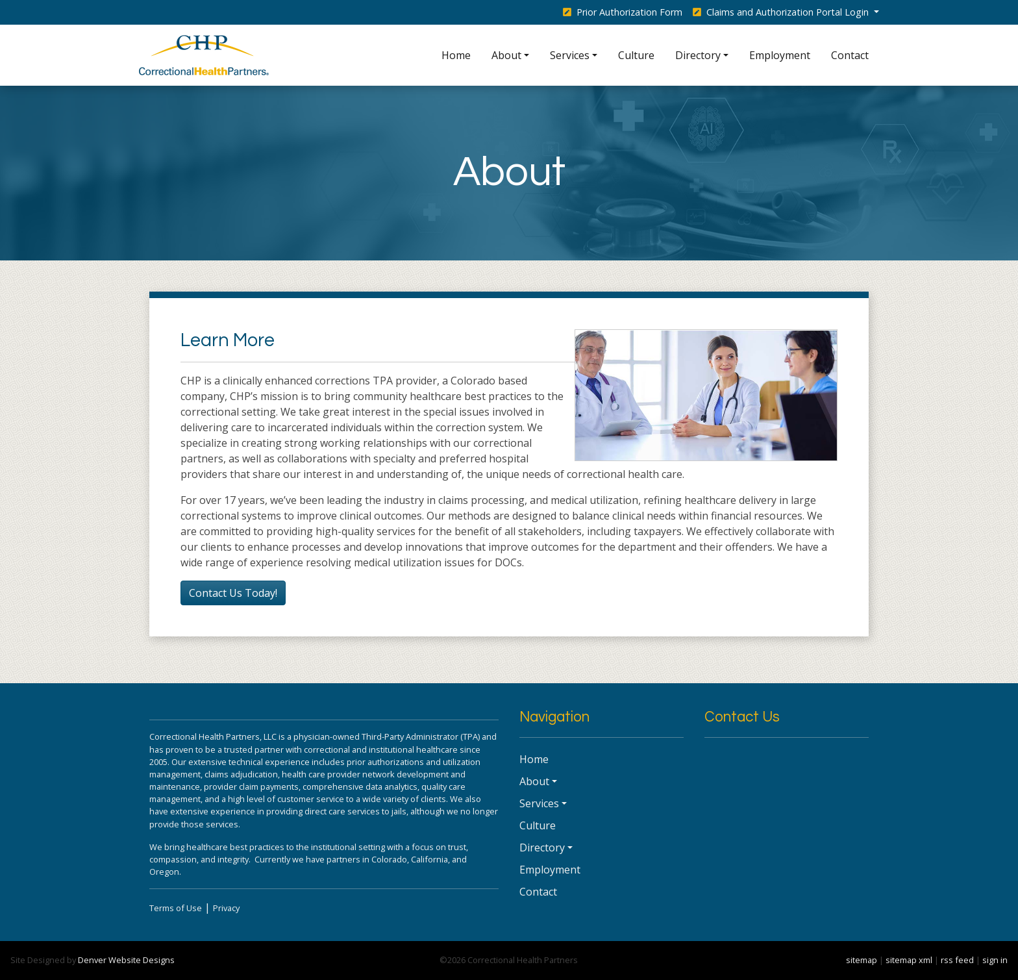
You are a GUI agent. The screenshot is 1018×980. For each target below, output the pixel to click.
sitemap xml (909, 960)
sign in (995, 960)
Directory (698, 55)
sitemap (861, 960)
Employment (779, 55)
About (506, 55)
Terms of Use (175, 908)
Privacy (226, 908)
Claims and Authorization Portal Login (782, 12)
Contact (850, 55)
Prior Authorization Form (622, 12)
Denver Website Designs (126, 960)
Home (456, 55)
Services (570, 55)
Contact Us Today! (233, 593)
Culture (636, 55)
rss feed (957, 960)
